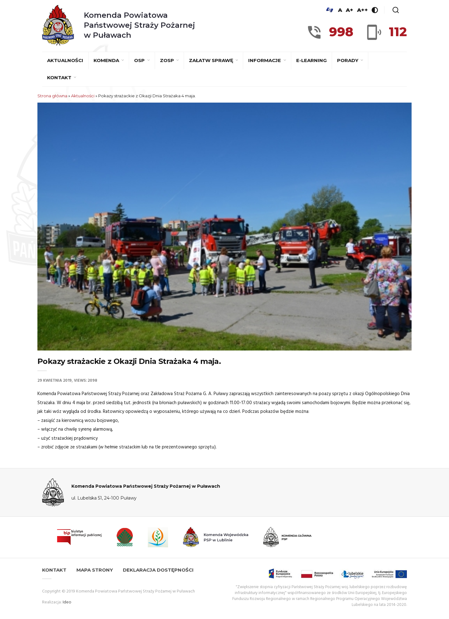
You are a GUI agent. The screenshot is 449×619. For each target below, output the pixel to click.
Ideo (67, 602)
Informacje (265, 60)
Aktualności (65, 60)
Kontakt (60, 77)
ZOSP (167, 60)
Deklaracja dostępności (158, 570)
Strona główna (52, 95)
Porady (348, 60)
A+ (349, 10)
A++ (362, 10)
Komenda (107, 60)
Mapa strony (94, 570)
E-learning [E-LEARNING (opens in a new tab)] (311, 60)
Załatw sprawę (211, 60)
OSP (140, 60)
